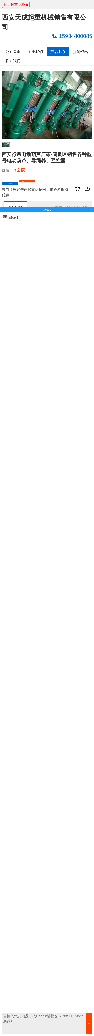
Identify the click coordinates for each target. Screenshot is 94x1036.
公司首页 (13, 52)
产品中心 (57, 52)
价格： (7, 170)
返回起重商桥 (16, 4)
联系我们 (13, 61)
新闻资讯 (80, 52)
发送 (89, 1023)
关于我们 (35, 52)
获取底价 (19, 185)
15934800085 (72, 36)
